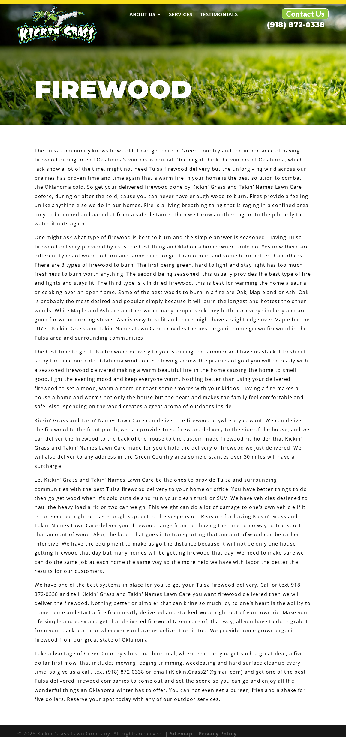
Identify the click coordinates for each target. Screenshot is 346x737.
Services (155, 14)
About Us (117, 14)
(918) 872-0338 (249, 14)
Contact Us (305, 13)
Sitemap (181, 727)
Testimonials (194, 14)
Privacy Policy (218, 727)
